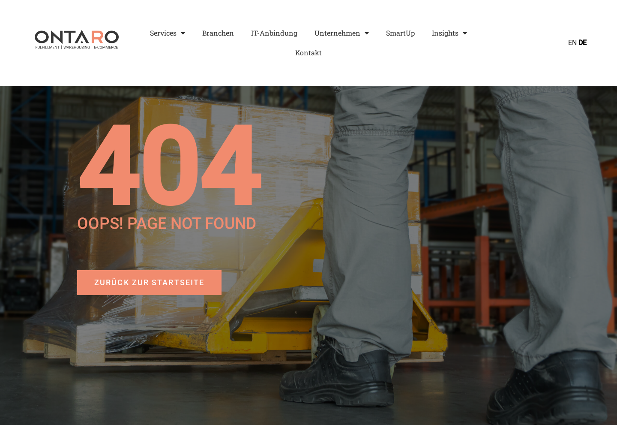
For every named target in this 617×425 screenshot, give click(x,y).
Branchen (218, 32)
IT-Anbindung (274, 32)
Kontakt (308, 52)
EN (572, 43)
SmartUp (400, 32)
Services (167, 33)
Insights (449, 33)
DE (582, 43)
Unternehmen (341, 33)
